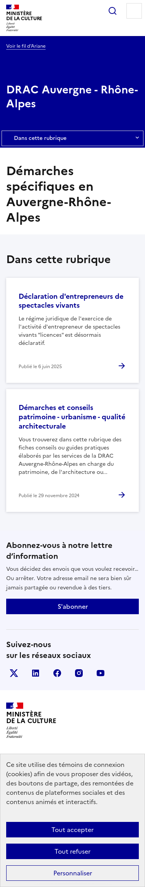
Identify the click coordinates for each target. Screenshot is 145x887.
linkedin (35, 673)
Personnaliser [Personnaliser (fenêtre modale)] (72, 873)
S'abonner (73, 606)
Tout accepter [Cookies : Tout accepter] (72, 829)
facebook (57, 673)
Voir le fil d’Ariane (26, 46)
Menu (134, 11)
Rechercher (112, 11)
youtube (100, 673)
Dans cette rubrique (72, 138)
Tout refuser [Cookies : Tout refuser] (72, 851)
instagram (79, 673)
